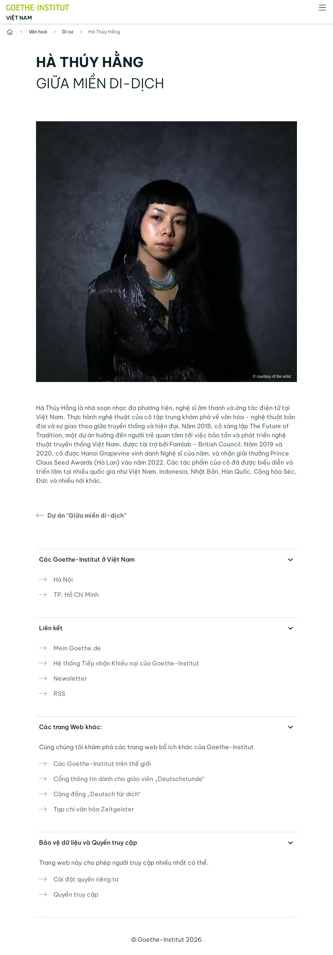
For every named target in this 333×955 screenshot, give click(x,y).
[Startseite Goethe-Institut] (37, 7)
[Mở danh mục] (322, 7)
